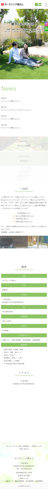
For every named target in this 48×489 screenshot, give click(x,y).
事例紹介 (26, 447)
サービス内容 (24, 144)
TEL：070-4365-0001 (24, 471)
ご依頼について (36, 447)
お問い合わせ (24, 450)
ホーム (8, 447)
